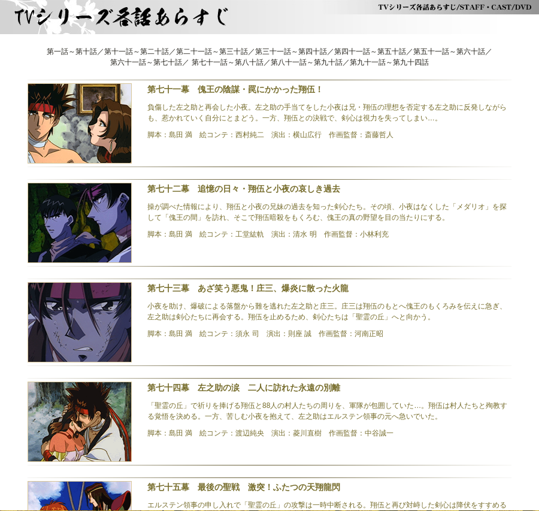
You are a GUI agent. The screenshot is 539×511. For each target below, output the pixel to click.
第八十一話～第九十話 (307, 62)
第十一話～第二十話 (136, 51)
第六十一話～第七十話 (146, 62)
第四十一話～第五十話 (370, 51)
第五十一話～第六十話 (449, 51)
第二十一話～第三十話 (212, 51)
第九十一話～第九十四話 (389, 62)
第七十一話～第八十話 (228, 62)
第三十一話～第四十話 (291, 51)
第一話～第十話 (72, 51)
